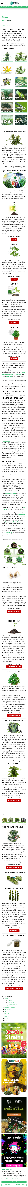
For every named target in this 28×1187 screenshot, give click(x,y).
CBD (5, 1011)
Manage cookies (20, 1185)
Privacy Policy (5, 1179)
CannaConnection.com (14, 3)
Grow (6, 999)
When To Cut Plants (14, 867)
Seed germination (14, 611)
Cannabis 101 (8, 1009)
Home (3, 20)
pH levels (9, 376)
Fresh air (14, 359)
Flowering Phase (14, 801)
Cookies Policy (16, 1179)
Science (6, 1017)
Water (14, 279)
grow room (6, 441)
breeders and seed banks (13, 522)
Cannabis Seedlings (14, 667)
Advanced (10, 1002)
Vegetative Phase (14, 716)
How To (6, 1013)
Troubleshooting (12, 1004)
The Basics (10, 1000)
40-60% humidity (16, 374)
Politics (6, 1020)
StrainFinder (8, 532)
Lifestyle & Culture (9, 1008)
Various (9, 1006)
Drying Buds (14, 931)
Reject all (7, 1185)
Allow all (14, 1182)
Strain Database (10, 493)
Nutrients (14, 322)
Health (6, 1018)
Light (14, 239)
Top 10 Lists (21, 515)
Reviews (6, 1015)
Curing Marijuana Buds (14, 989)
